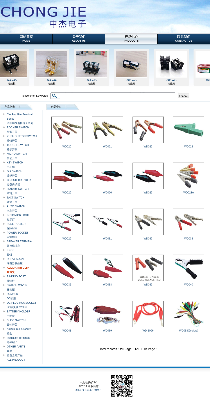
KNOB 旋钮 (10, 252)
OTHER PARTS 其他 (16, 349)
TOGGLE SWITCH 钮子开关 (18, 147)
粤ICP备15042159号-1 (88, 390)
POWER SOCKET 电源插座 (17, 235)
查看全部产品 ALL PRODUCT (16, 357)
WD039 (107, 330)
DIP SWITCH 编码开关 (14, 173)
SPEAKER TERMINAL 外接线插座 (20, 243)
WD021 (107, 146)
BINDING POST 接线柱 (16, 278)
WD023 (188, 146)
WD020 (66, 146)
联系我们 (183, 38)
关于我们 (79, 38)
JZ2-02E (52, 79)
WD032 (66, 284)
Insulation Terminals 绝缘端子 (18, 340)
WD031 (107, 238)
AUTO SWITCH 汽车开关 (16, 208)
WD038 (107, 284)
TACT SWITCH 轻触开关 (16, 200)
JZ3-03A (92, 79)
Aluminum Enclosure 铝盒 (19, 331)
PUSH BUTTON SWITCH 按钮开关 (22, 138)
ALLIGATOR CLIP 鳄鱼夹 (18, 270)
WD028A (188, 192)
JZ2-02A (12, 79)
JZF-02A (172, 79)
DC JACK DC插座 (12, 296)
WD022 (148, 146)
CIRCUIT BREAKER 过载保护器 (19, 182)
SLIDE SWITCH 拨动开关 (16, 322)
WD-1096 (148, 330)
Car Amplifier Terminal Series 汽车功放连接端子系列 (20, 119)
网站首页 (26, 38)
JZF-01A (132, 79)
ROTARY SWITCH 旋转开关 (18, 191)
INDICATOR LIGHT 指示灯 (18, 217)
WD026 (107, 192)
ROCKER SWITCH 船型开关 (18, 129)
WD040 (188, 284)
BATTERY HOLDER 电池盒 (18, 313)
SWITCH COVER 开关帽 (17, 287)
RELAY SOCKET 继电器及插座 (17, 261)
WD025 (66, 192)
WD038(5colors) (188, 330)
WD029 (66, 238)
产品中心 (131, 38)
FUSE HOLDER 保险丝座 (16, 226)
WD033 (188, 238)
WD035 (148, 284)
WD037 (148, 238)
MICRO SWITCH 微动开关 (17, 156)
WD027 (148, 192)
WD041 (66, 330)
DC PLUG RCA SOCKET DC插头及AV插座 (21, 305)
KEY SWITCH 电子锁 (15, 164)
